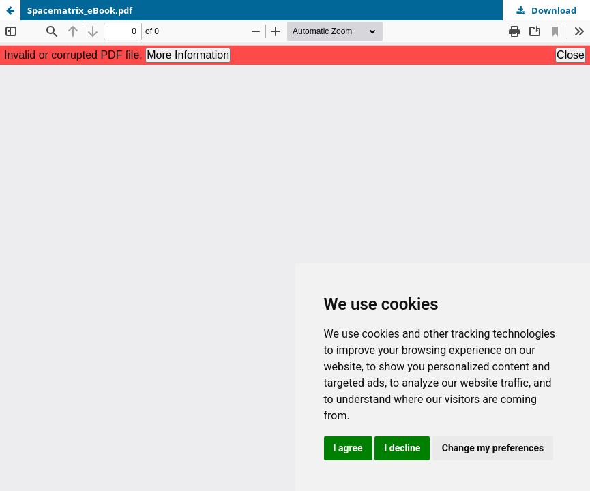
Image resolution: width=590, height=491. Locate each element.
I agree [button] (348, 448)
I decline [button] (402, 448)
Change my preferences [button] (493, 448)
